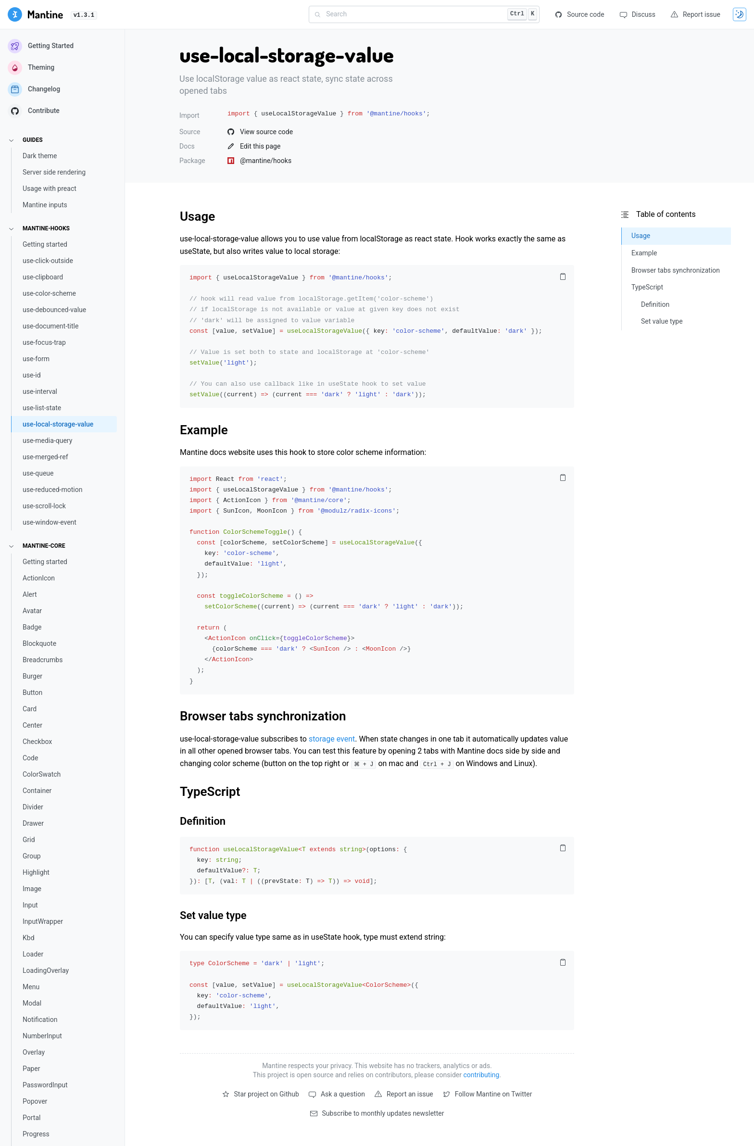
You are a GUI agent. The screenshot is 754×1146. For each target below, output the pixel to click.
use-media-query (47, 440)
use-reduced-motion (52, 489)
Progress (36, 1134)
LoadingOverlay (46, 970)
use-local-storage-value (58, 424)
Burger (32, 676)
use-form (36, 359)
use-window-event (49, 522)
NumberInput (42, 1036)
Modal (32, 1003)
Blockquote (39, 643)
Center (32, 725)
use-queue (38, 473)
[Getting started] (35, 14)
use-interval (40, 391)
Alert (30, 594)
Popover (35, 1101)
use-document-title (50, 326)
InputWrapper (43, 921)
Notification (40, 1019)
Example (204, 430)
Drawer (33, 823)
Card (30, 709)
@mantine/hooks (259, 160)
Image (32, 889)
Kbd (29, 938)
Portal (31, 1117)
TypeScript (210, 791)
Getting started (45, 244)
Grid (29, 840)
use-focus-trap (44, 342)
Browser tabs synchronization (263, 716)
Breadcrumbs (43, 660)
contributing (481, 1075)
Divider (33, 807)
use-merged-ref (45, 457)
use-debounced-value (54, 310)
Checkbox (37, 741)
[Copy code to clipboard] (562, 276)
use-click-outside (48, 260)
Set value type (213, 915)
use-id (32, 375)
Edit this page (253, 146)
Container (37, 790)
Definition (203, 821)
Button (32, 692)
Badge (32, 627)
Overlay (34, 1052)
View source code (260, 131)
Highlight (36, 872)
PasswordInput (45, 1085)
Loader (33, 954)
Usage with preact (49, 188)
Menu (31, 987)
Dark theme (40, 156)
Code (30, 758)
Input (30, 905)
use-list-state (42, 408)
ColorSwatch (42, 774)
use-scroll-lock (44, 506)
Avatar (32, 611)
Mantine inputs (45, 205)
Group (32, 856)
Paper (31, 1068)
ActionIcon (39, 578)
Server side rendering (54, 172)
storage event (332, 738)
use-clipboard (43, 277)
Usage (197, 216)
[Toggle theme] (739, 14)
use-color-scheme (49, 293)
